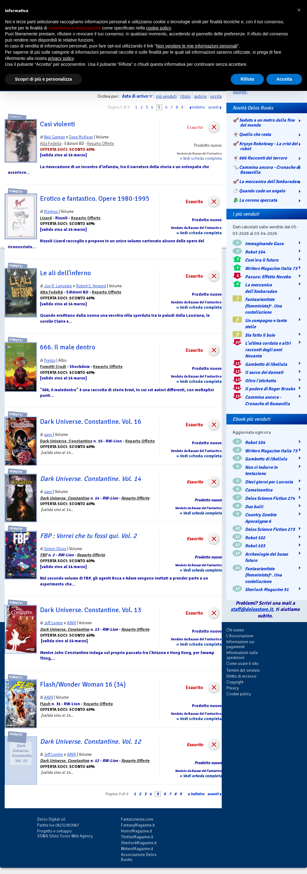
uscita (216, 96)
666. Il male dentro (67, 347)
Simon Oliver (55, 548)
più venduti (166, 96)
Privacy (232, 688)
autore (200, 96)
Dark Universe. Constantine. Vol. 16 (90, 422)
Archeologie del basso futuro (266, 557)
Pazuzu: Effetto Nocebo (268, 277)
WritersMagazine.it (137, 848)
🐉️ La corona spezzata (255, 200)
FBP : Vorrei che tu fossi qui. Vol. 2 (88, 536)
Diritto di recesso (241, 676)
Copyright (234, 682)
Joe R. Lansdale (58, 286)
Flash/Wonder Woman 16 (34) (83, 684)
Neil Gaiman (54, 137)
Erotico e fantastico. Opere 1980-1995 (94, 199)
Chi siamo (235, 630)
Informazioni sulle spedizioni (242, 655)
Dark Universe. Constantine (66, 441)
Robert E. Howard (91, 286)
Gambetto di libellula (266, 364)
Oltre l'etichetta (260, 380)
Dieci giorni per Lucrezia (269, 482)
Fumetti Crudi (53, 366)
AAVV (71, 622)
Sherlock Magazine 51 (267, 589)
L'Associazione (239, 636)
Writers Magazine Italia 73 (271, 268)
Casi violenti (57, 124)
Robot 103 (255, 546)
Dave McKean (81, 137)
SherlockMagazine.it (139, 842)
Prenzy (50, 360)
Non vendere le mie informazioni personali (196, 45)
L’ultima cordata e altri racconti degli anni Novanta (268, 349)
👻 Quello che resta (252, 134)
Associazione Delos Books (139, 857)
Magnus (51, 211)
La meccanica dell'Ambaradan (261, 288)
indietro (198, 107)
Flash (45, 703)
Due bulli (254, 506)
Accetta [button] (284, 79)
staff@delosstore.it (252, 609)
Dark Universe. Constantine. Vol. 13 (90, 610)
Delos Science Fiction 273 (270, 529)
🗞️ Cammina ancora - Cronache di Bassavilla (266, 170)
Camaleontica (259, 490)
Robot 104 (255, 252)
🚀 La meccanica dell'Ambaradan (266, 181)
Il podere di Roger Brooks (270, 389)
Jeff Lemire (53, 622)
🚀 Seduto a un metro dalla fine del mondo (264, 123)
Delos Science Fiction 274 (270, 498)
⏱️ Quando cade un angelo (259, 190)
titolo (185, 96)
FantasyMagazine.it (138, 825)
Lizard (46, 218)
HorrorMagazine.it (136, 831)
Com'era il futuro (261, 260)
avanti (213, 107)
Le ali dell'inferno (65, 273)
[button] (299, 10)
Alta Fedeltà (50, 143)
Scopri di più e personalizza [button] (43, 79)
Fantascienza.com (137, 819)
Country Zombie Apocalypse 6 (260, 518)
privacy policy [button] (61, 58)
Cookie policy (238, 694)
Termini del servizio (243, 670)
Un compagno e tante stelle (266, 324)
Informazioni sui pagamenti (240, 644)
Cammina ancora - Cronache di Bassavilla (267, 400)
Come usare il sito (242, 663)
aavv (48, 434)
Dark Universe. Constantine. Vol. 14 (90, 479)
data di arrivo (135, 96)
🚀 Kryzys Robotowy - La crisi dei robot (265, 146)
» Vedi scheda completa (201, 158)
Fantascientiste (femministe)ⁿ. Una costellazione (263, 306)
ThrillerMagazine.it (137, 837)
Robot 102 (255, 537)
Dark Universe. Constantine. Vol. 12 (90, 741)
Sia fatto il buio (260, 335)
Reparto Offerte (100, 143)
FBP (43, 555)
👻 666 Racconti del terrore (260, 157)
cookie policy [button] (158, 27)
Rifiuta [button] (247, 79)
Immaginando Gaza (264, 243)
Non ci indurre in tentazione (261, 470)
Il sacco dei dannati (264, 372)
